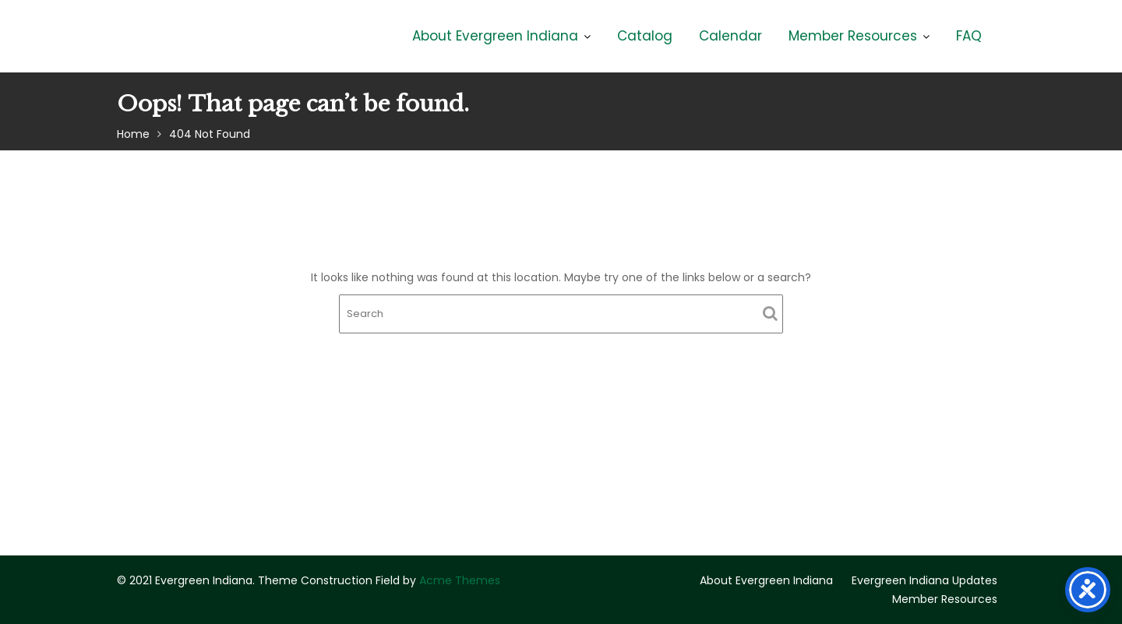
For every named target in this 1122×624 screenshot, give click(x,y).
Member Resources (853, 35)
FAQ (969, 35)
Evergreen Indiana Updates (924, 580)
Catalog (644, 35)
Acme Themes (459, 580)
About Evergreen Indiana (495, 35)
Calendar (730, 35)
